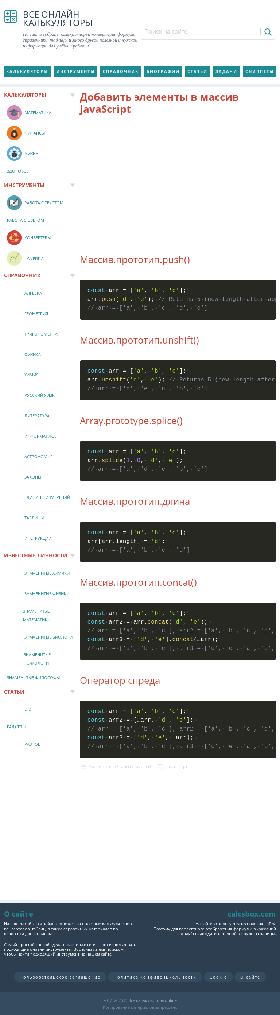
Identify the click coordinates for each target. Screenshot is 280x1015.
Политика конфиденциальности (155, 977)
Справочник (121, 71)
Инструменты (75, 71)
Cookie (218, 977)
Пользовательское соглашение (60, 977)
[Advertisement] (178, 180)
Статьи (197, 71)
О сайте (250, 977)
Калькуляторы (27, 71)
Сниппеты (259, 71)
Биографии (163, 71)
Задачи (226, 71)
